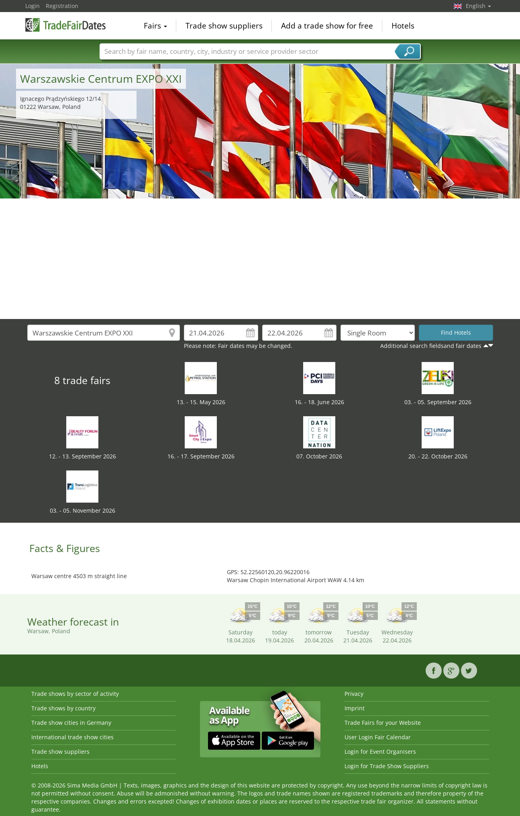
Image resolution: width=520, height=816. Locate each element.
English (478, 6)
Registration (62, 6)
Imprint (355, 708)
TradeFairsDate (65, 25)
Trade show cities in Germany (71, 722)
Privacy (354, 693)
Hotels (403, 25)
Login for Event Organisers (380, 751)
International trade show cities (72, 737)
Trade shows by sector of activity (75, 693)
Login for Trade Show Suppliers (387, 766)
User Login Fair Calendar (378, 737)
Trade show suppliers (224, 25)
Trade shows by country (63, 708)
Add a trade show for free (327, 25)
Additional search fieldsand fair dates (430, 346)
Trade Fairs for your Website (383, 722)
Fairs (155, 25)
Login (32, 6)
